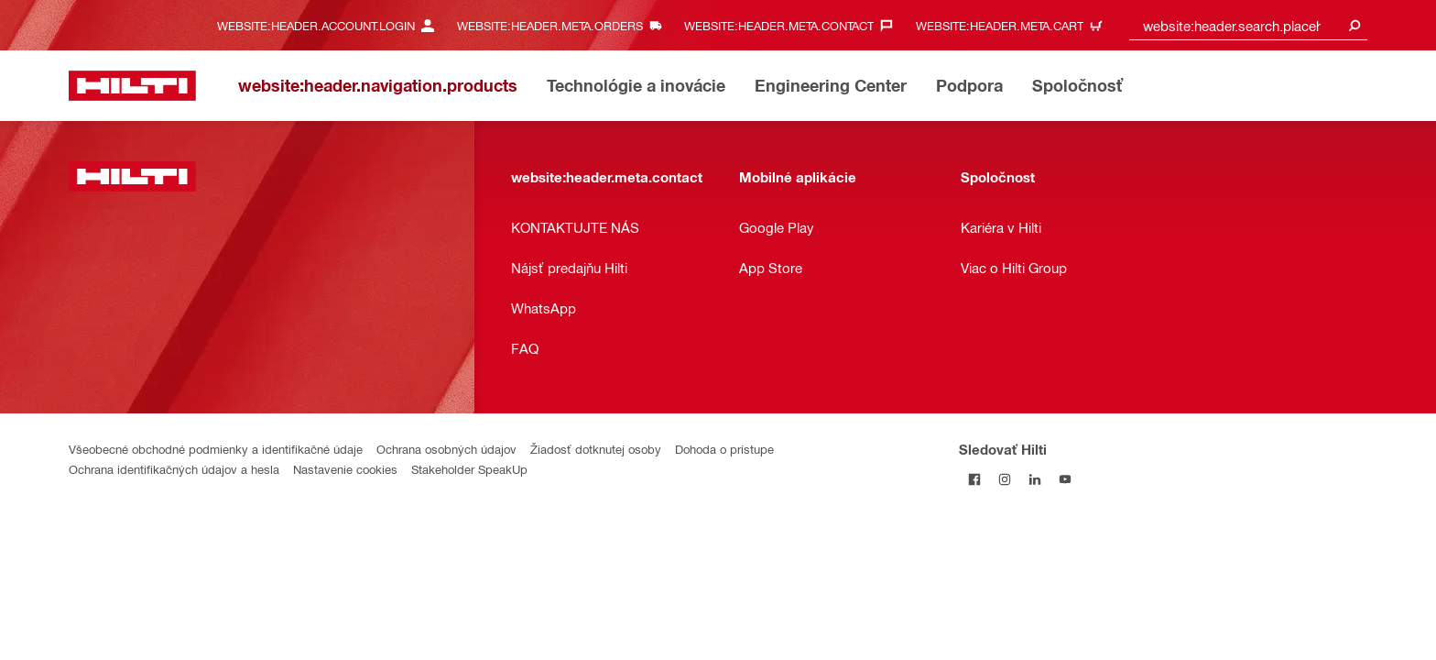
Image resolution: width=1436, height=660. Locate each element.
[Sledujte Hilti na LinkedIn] (1034, 479)
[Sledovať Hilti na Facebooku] (974, 479)
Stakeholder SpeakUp (469, 469)
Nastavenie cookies (345, 469)
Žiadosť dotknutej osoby (595, 449)
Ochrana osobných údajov (446, 449)
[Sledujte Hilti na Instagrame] (1004, 479)
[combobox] (1248, 25)
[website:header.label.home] (132, 86)
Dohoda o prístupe (724, 449)
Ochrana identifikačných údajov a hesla (174, 469)
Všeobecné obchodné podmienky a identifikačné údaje (216, 449)
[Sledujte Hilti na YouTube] (1065, 479)
